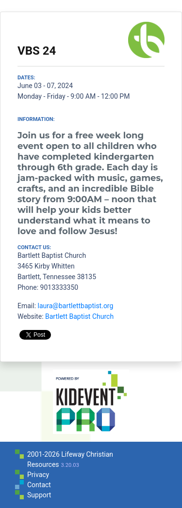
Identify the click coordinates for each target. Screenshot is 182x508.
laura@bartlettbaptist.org (76, 306)
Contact (39, 485)
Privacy (38, 474)
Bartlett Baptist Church (79, 316)
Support (39, 495)
